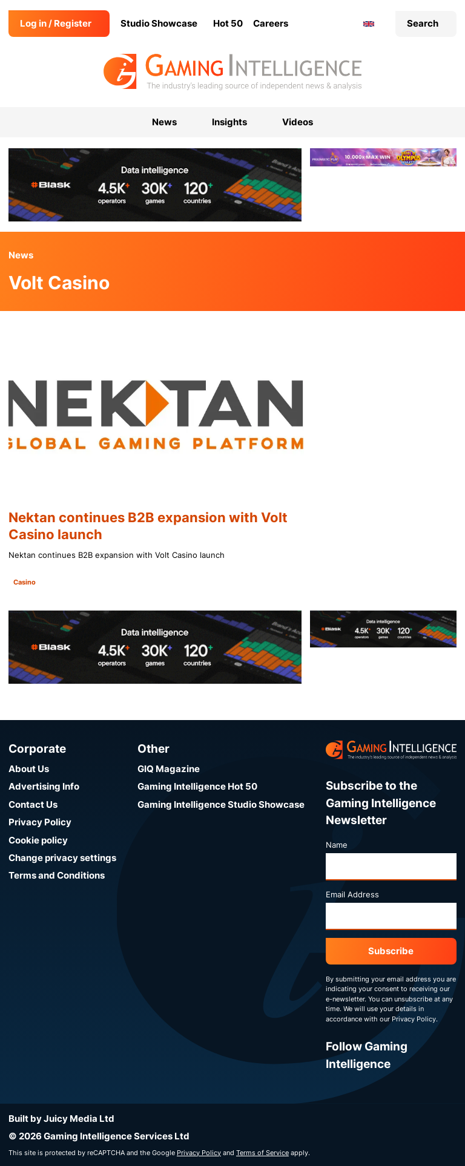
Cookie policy (38, 840)
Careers (270, 23)
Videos (297, 122)
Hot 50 (228, 23)
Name (337, 845)
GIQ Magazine (168, 769)
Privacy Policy (39, 822)
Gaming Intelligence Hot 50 (197, 786)
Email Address (352, 894)
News (20, 255)
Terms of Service (262, 1152)
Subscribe (391, 951)
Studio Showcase (158, 23)
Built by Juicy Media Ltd (61, 1118)
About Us (28, 769)
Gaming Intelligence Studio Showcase (221, 804)
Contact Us (33, 804)
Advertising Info (43, 786)
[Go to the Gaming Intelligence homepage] (232, 72)
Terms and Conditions (56, 875)
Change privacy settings (62, 857)
